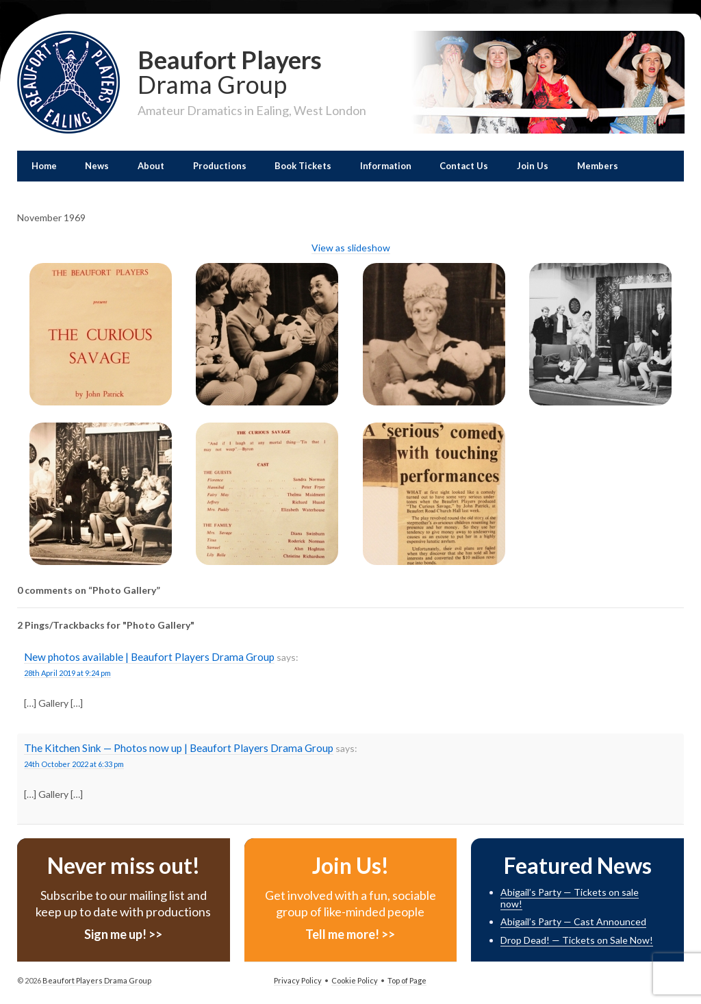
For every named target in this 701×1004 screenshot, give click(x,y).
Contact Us (463, 165)
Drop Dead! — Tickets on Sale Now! (576, 940)
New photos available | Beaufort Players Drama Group (149, 657)
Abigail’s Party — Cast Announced (573, 921)
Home (44, 165)
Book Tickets (303, 165)
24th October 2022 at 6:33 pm (74, 764)
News (97, 165)
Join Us (532, 165)
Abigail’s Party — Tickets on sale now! (569, 897)
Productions (219, 165)
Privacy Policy (298, 980)
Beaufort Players (252, 71)
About (151, 165)
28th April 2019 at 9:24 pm (67, 672)
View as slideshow (350, 247)
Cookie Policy (354, 980)
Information (385, 165)
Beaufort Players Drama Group (96, 980)
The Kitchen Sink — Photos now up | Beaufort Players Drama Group (178, 748)
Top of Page (406, 980)
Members (597, 165)
